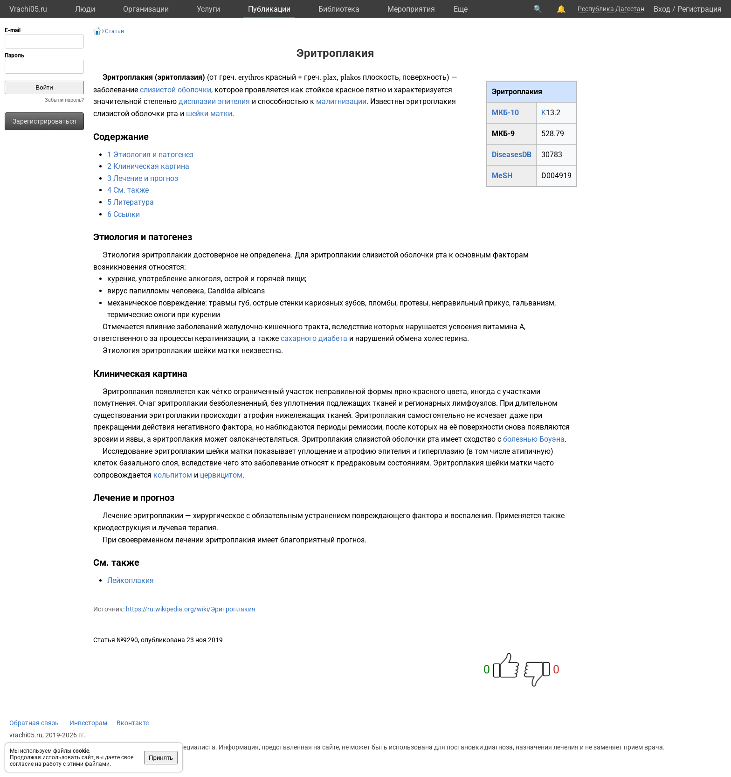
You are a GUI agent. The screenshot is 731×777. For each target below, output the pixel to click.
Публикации (269, 9)
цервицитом (221, 475)
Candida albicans (236, 290)
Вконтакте (133, 723)
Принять (161, 757)
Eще (461, 9)
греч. (227, 77)
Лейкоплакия (130, 580)
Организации (146, 9)
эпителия (234, 101)
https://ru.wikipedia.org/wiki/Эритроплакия (190, 609)
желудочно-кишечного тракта (276, 326)
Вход (662, 9)
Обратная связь (34, 723)
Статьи (114, 31)
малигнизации (341, 101)
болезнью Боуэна (534, 439)
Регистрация (699, 9)
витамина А (503, 326)
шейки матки (209, 113)
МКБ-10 (505, 112)
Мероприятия (411, 9)
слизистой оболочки (175, 89)
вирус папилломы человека (155, 290)
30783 (551, 154)
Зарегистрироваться (44, 121)
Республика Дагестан (611, 9)
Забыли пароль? (64, 100)
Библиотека (338, 9)
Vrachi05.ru (28, 9)
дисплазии (197, 101)
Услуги (208, 9)
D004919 (556, 175)
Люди (85, 9)
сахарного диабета (314, 338)
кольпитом (172, 475)
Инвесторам (88, 723)
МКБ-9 (503, 133)
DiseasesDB (511, 154)
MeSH (502, 175)
